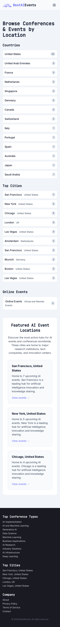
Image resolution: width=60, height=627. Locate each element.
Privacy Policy (10, 603)
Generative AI (10, 529)
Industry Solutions (12, 548)
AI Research (9, 544)
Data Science (9, 533)
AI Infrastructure (11, 552)
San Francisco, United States (18, 570)
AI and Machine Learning (16, 525)
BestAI (19, 5)
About (6, 599)
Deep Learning (10, 556)
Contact (7, 611)
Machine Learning (12, 537)
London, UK (9, 582)
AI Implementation (12, 521)
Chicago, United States (15, 578)
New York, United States (15, 574)
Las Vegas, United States (16, 585)
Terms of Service (11, 607)
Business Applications (14, 541)
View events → (21, 397)
